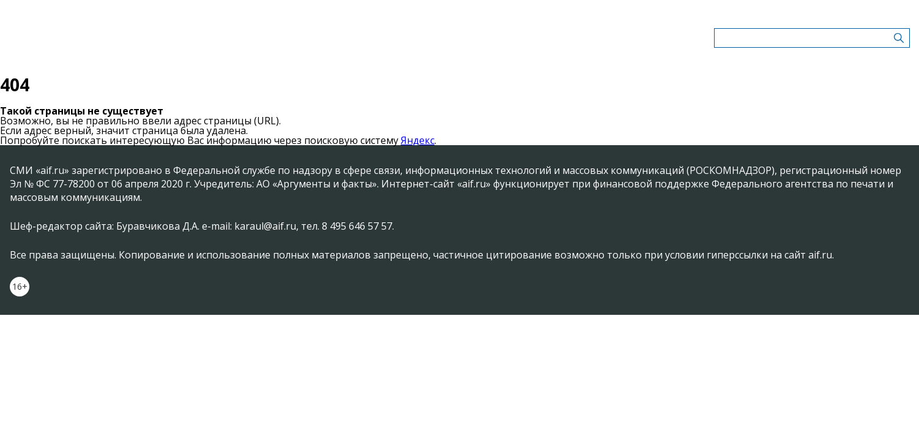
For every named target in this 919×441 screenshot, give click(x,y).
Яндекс (417, 140)
